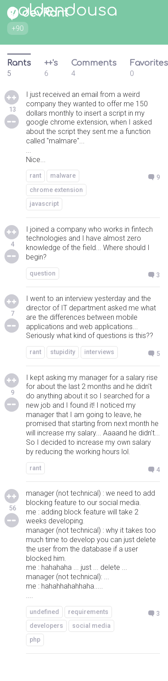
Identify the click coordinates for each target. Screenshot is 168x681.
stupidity (62, 351)
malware (63, 175)
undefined (44, 611)
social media (91, 625)
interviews (99, 351)
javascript (44, 203)
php (35, 639)
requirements (88, 611)
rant (35, 175)
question (43, 273)
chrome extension (56, 189)
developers (46, 625)
